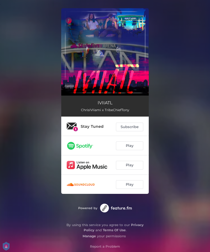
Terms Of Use (114, 230)
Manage (89, 236)
